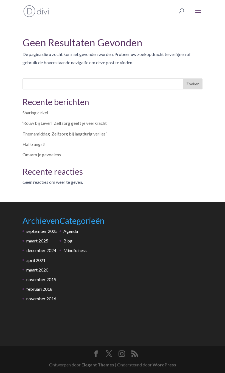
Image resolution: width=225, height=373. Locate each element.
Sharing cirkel (35, 112)
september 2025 (42, 231)
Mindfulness (75, 250)
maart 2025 (37, 240)
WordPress (164, 364)
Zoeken (192, 83)
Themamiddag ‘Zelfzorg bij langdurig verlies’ (64, 133)
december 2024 (41, 250)
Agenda (70, 231)
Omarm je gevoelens (41, 154)
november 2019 (41, 279)
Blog (67, 240)
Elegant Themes (97, 364)
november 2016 (41, 298)
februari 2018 (39, 289)
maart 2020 (37, 269)
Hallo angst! (34, 144)
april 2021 (36, 260)
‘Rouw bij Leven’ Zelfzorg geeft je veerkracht (64, 123)
